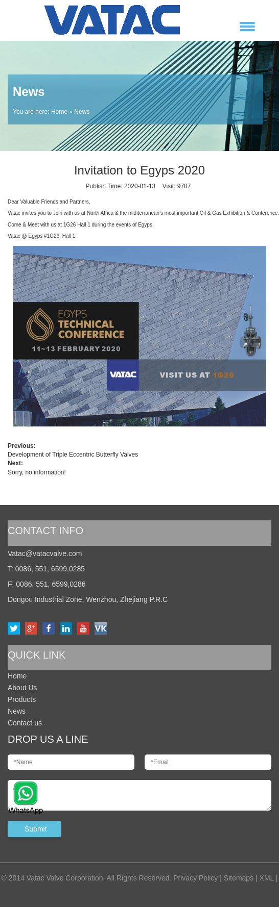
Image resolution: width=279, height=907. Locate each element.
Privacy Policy (195, 878)
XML (267, 878)
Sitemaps (238, 878)
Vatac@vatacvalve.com (45, 553)
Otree (160, 892)
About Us (22, 688)
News (17, 711)
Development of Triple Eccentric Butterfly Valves (73, 454)
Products (22, 699)
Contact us (25, 723)
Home (59, 111)
